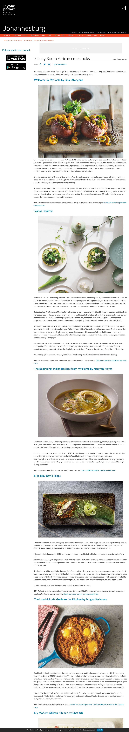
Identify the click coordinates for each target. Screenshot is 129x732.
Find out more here (89, 730)
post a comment (60, 64)
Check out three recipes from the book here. (98, 470)
